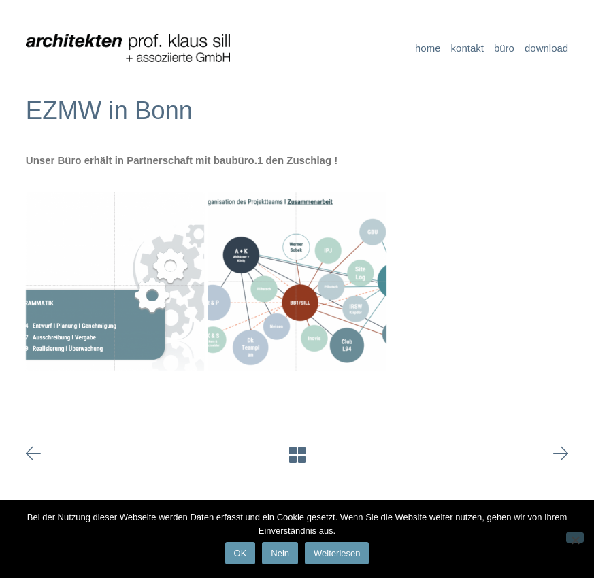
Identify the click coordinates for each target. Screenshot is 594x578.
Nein (280, 553)
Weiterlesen (337, 553)
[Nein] (575, 537)
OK (240, 553)
